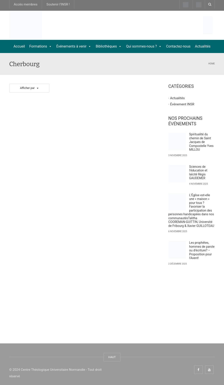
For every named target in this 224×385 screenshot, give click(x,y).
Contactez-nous (178, 46)
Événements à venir (73, 46)
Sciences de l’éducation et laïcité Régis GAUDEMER (198, 172)
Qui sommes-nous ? (144, 46)
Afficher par (29, 88)
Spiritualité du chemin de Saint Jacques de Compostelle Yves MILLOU (201, 141)
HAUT (112, 357)
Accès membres (25, 4)
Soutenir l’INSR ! (58, 4)
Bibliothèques (109, 46)
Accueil (19, 46)
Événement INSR (182, 104)
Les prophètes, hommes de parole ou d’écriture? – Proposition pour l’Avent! (202, 250)
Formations (40, 46)
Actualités (202, 46)
